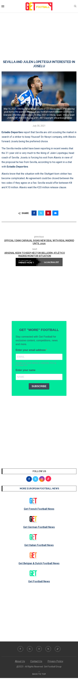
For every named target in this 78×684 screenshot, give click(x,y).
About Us (20, 661)
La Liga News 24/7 (51, 262)
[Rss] (48, 649)
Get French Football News (39, 508)
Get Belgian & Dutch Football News (39, 563)
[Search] (75, 6)
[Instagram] (39, 649)
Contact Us (36, 661)
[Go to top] (39, 673)
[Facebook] (20, 649)
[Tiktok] (58, 649)
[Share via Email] (55, 213)
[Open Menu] (2, 6)
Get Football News (39, 581)
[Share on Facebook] (34, 213)
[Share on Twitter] (41, 213)
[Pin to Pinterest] (48, 213)
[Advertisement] (39, 33)
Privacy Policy (55, 661)
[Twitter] (29, 649)
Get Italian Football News (39, 545)
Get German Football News (39, 527)
